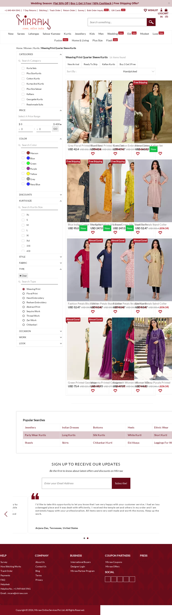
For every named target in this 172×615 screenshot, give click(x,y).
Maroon (32, 152)
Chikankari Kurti (102, 442)
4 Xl (28, 251)
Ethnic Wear (161, 427)
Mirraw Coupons (114, 562)
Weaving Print (33, 289)
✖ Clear (23, 275)
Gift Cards (118, 10)
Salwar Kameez (51, 33)
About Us (40, 562)
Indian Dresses (70, 427)
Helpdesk (5, 584)
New (11, 33)
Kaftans (30, 94)
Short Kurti (160, 435)
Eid (132, 33)
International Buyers (81, 562)
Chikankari (32, 324)
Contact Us (40, 566)
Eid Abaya (133, 442)
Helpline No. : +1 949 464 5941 (16, 588)
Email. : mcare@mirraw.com (14, 593)
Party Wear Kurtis (35, 435)
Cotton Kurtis (33, 78)
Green (31, 163)
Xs (28, 214)
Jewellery (80, 33)
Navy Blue (33, 184)
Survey (81, 10)
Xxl (28, 240)
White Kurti (135, 435)
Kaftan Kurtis (108, 64)
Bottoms (98, 427)
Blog (37, 571)
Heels (131, 427)
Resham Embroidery (36, 302)
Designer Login (78, 566)
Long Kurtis (68, 435)
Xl (28, 235)
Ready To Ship (91, 64)
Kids (92, 33)
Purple (32, 168)
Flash (112, 40)
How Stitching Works (11, 566)
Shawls (29, 442)
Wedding (115, 33)
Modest (144, 33)
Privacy (39, 579)
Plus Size (98, 40)
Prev (7, 514)
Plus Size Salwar (34, 89)
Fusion (61, 40)
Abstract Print (33, 306)
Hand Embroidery (35, 298)
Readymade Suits (35, 104)
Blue (31, 158)
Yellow (32, 173)
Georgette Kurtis (35, 99)
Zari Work (31, 320)
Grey (31, 178)
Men (101, 33)
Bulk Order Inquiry (95, 10)
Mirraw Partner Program (83, 571)
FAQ (3, 579)
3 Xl (28, 245)
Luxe (158, 33)
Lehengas (33, 33)
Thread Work (33, 315)
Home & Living (80, 40)
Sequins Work (33, 311)
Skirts (65, 442)
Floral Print (32, 293)
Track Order (55, 10)
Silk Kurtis (99, 435)
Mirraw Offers (112, 566)
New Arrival (73, 64)
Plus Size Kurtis (34, 73)
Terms (38, 575)
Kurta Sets (31, 68)
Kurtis (67, 33)
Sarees (21, 33)
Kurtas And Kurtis (35, 83)
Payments (5, 575)
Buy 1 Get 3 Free (128, 64)
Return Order (69, 10)
